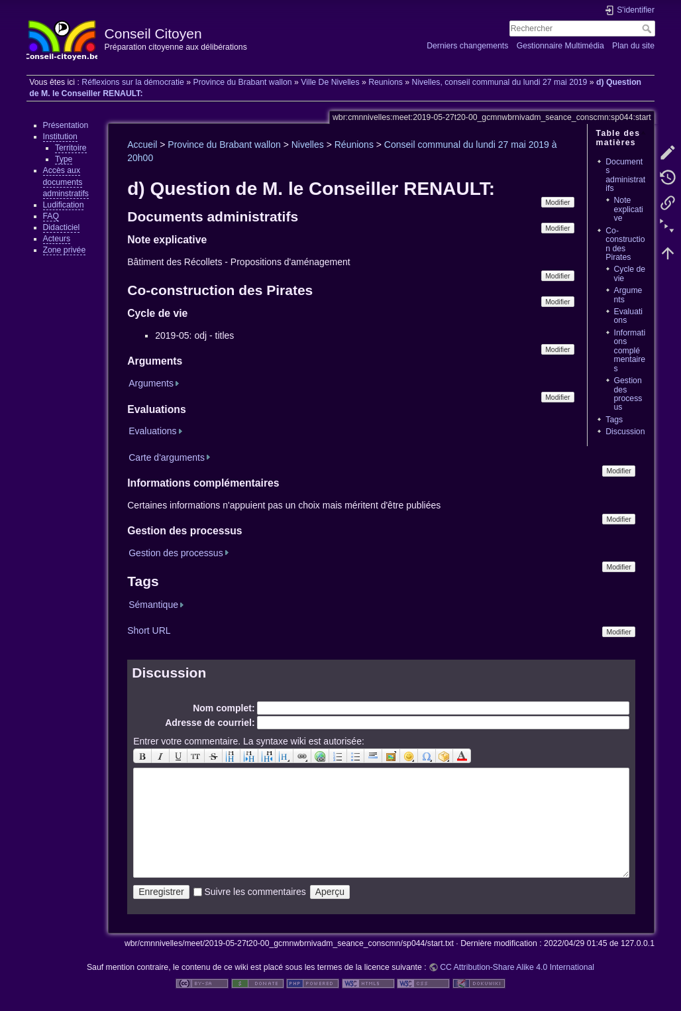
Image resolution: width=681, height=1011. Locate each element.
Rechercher (648, 28)
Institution (60, 136)
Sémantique (153, 604)
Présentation (66, 125)
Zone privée (64, 250)
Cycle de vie (630, 273)
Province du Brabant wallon (242, 82)
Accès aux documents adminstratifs (66, 182)
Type (64, 159)
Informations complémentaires (630, 350)
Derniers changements (467, 45)
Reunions (385, 82)
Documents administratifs (625, 175)
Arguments (628, 295)
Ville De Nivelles (330, 82)
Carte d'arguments (167, 457)
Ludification (63, 204)
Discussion (625, 431)
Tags (614, 419)
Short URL (148, 630)
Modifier (557, 202)
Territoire (71, 147)
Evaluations (628, 316)
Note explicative (628, 209)
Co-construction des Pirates (625, 244)
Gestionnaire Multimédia (560, 45)
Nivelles (307, 144)
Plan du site (633, 45)
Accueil (142, 144)
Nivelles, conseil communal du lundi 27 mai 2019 (500, 82)
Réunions (354, 144)
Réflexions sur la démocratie (132, 82)
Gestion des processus (628, 394)
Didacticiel (61, 227)
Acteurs (57, 238)
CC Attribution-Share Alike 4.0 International (517, 967)
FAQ (51, 216)
